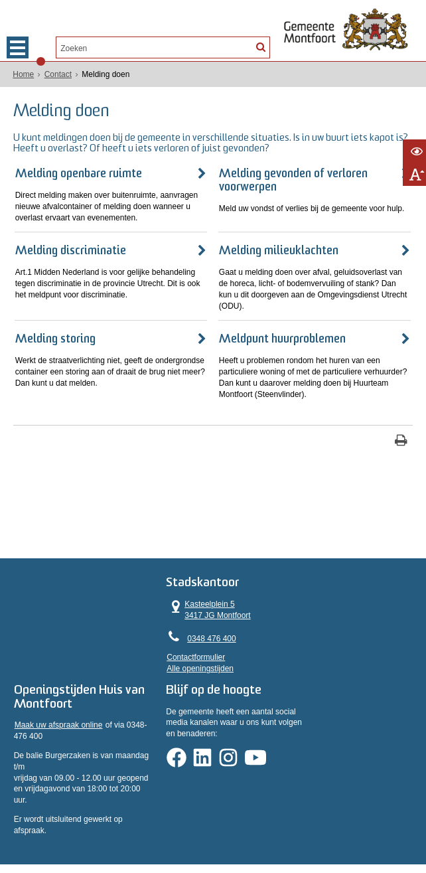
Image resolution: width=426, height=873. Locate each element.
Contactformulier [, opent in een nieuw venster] (247, 643)
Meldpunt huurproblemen (281, 334)
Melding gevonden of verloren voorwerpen (292, 175)
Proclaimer (217, 824)
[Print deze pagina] (401, 436)
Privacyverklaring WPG (144, 824)
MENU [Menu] (18, 47)
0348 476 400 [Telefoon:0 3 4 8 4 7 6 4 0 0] (262, 624)
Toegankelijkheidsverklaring (296, 824)
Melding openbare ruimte (81, 168)
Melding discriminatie (73, 246)
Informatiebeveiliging (236, 835)
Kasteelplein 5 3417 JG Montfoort (259, 595)
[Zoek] (260, 46)
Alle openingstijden (251, 654)
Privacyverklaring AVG (52, 824)
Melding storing (58, 334)
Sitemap (371, 824)
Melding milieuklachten (277, 246)
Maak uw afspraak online (61, 721)
